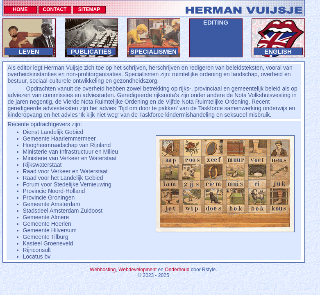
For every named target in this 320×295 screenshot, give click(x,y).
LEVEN (28, 51)
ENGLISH (278, 51)
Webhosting (103, 269)
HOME (20, 9)
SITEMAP (89, 9)
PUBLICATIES (91, 51)
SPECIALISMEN (153, 51)
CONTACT (55, 9)
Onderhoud (177, 269)
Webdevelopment (137, 269)
